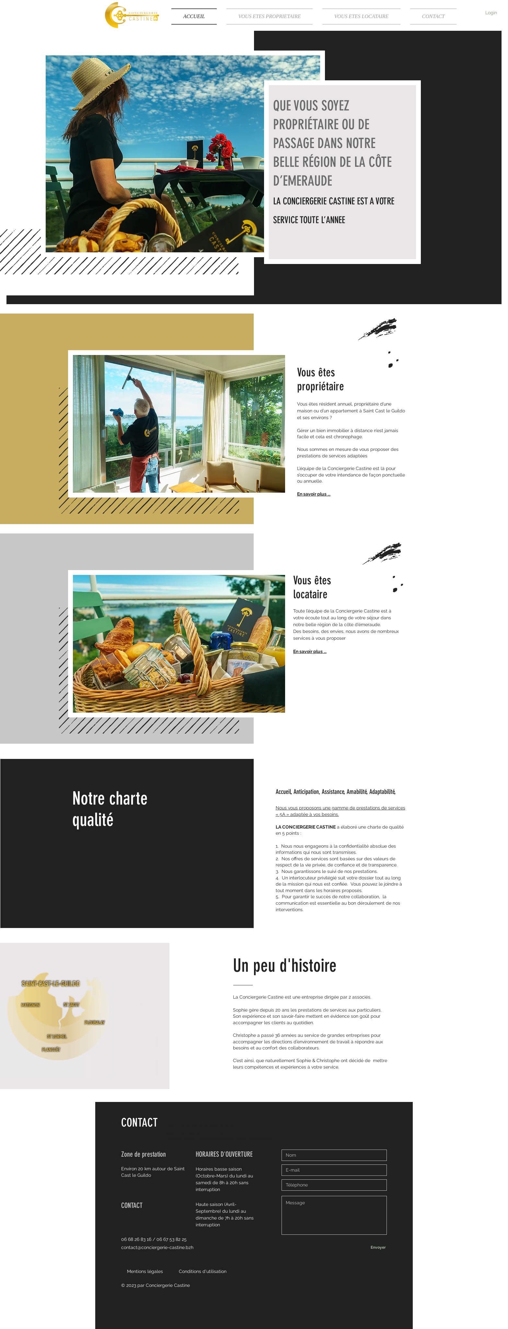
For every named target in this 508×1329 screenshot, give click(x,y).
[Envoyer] (378, 1247)
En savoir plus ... (313, 494)
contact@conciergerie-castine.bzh (157, 1247)
